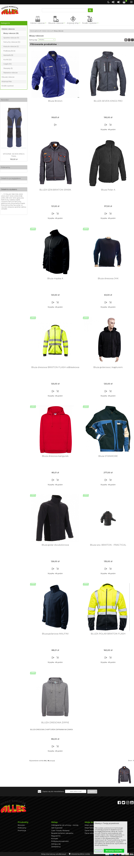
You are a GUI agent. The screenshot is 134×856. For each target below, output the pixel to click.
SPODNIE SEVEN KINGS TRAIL (13, 155)
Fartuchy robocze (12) (11, 42)
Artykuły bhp (73, 23)
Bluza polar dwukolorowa (55, 545)
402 (9, 194)
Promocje (22, 830)
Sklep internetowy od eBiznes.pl (53, 854)
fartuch (11, 201)
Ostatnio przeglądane (11, 178)
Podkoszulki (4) (9, 51)
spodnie (17, 207)
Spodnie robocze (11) (11, 38)
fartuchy (17, 201)
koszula (4, 205)
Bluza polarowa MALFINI (55, 633)
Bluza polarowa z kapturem (108, 367)
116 (7, 194)
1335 (16, 194)
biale (3, 200)
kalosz (17, 203)
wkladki (4, 209)
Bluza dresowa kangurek (55, 456)
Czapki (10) (7, 64)
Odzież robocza (37, 23)
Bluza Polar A (108, 189)
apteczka (20, 198)
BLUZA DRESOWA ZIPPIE (55, 722)
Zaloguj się (56, 844)
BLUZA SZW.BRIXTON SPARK (55, 189)
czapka (12, 200)
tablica (23, 207)
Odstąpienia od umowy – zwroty (64, 825)
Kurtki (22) (7, 60)
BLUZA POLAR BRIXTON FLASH (108, 633)
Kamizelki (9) (8, 55)
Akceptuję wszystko (114, 851)
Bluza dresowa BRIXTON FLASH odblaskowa (55, 367)
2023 (3, 196)
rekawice (10, 207)
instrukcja (11, 203)
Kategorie (5, 23)
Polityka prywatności (60, 841)
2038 (20, 196)
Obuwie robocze (55, 23)
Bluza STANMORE (108, 456)
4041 (14, 198)
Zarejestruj (56, 847)
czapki (17, 200)
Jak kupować (57, 828)
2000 (21, 194)
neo (14, 205)
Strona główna (35, 31)
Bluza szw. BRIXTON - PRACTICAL (108, 545)
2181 (7, 198)
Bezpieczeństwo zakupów (62, 833)
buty (7, 200)
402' (10, 198)
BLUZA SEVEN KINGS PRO (108, 101)
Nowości (5, 100)
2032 (12, 196)
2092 (3, 198)
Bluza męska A (55, 278)
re (22, 205)
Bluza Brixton (55, 101)
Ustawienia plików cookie (80, 854)
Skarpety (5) (8, 68)
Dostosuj (98, 850)
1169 (13, 194)
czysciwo (4, 201)
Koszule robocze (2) (11, 46)
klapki (22, 203)
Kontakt (54, 838)
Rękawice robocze (10, 73)
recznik (4, 207)
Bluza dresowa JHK (108, 278)
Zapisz (92, 791)
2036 (16, 196)
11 (4, 194)
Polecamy (5, 167)
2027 (7, 196)
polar (18, 205)
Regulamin (56, 836)
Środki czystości (89, 23)
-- (2, 194)
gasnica (4, 203)
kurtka (10, 205)
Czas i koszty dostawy (60, 830)
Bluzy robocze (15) (11, 33)
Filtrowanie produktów (43, 44)
